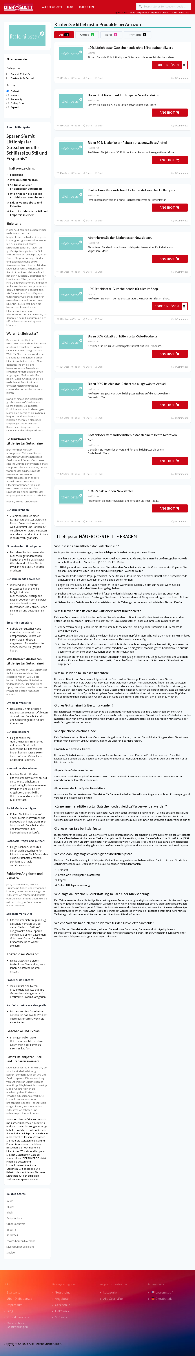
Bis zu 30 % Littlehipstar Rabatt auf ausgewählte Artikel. (127, 142)
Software (61, 1317)
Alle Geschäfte (52, 7)
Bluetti (10, 1207)
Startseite (13, 1292)
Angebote (62, 1299)
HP (175, 12)
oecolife (11, 1229)
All (64, 34)
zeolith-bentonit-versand (20, 1241)
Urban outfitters (15, 1224)
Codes (87, 34)
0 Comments (179, 78)
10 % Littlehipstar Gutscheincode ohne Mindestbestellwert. (131, 47)
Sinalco (10, 1252)
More (153, 105)
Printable (137, 34)
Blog (70, 7)
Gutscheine (62, 1292)
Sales (111, 34)
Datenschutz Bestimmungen (17, 1325)
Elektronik (62, 1311)
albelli (9, 1212)
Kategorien (86, 7)
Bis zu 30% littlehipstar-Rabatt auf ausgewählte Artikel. (127, 384)
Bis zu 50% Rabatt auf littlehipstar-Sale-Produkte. (123, 336)
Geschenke (62, 1305)
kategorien (111, 1292)
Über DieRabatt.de (19, 1299)
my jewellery (143, 12)
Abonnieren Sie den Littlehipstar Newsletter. (120, 238)
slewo (9, 1201)
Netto (132, 12)
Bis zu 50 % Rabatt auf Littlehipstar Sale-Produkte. (123, 95)
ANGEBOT (169, 113)
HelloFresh (183, 12)
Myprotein (156, 12)
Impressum (14, 1305)
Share (87, 78)
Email (98, 78)
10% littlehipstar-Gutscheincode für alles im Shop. (123, 289)
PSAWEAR (12, 1235)
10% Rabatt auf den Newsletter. (111, 491)
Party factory (14, 1218)
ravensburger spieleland (20, 1246)
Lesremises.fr (163, 1292)
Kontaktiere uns (18, 1317)
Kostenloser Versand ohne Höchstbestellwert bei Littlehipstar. (132, 190)
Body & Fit (168, 12)
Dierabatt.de (162, 1299)
